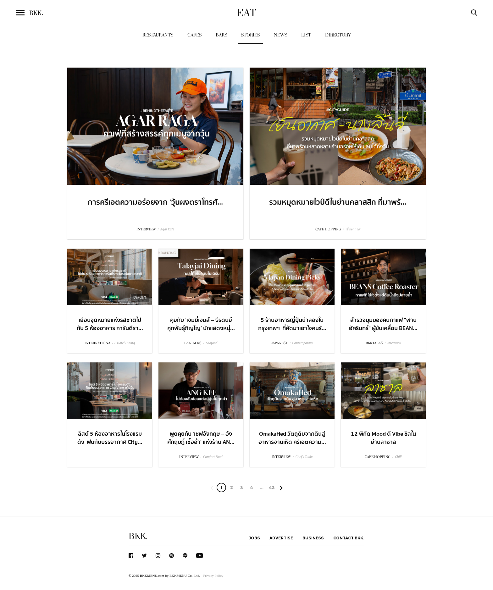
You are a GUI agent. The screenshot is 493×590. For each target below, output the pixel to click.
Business (313, 538)
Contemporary (302, 343)
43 (272, 487)
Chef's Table (304, 457)
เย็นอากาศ (353, 229)
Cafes (194, 35)
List (306, 35)
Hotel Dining (126, 343)
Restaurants (157, 35)
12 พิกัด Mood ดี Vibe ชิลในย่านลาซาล (383, 437)
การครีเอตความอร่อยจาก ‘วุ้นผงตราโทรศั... (155, 202)
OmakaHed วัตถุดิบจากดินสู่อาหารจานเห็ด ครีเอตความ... (292, 437)
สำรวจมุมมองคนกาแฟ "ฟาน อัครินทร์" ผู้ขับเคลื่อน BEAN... (383, 324)
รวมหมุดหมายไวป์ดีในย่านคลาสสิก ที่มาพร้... (337, 202)
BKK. (138, 536)
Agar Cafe (167, 229)
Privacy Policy (213, 575)
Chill (398, 457)
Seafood (211, 343)
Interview (394, 343)
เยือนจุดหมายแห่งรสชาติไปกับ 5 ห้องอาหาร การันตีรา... (110, 324)
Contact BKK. (348, 538)
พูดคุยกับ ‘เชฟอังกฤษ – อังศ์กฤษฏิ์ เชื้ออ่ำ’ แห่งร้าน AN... (201, 437)
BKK (36, 13)
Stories (250, 35)
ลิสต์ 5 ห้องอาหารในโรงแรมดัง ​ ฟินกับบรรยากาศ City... (109, 437)
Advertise (281, 538)
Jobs (254, 538)
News (280, 35)
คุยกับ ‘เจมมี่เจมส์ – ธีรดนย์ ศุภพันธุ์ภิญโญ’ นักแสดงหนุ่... (201, 324)
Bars (221, 35)
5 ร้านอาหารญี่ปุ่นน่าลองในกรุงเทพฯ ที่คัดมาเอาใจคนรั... (292, 324)
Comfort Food (213, 457)
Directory (338, 35)
